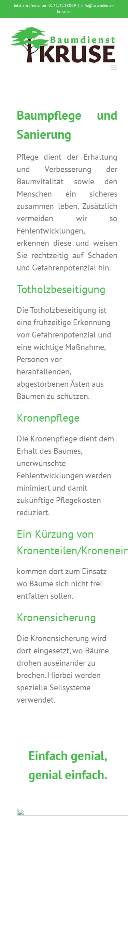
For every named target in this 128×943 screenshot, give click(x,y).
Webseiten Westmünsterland (74, 917)
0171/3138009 (62, 5)
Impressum (97, 904)
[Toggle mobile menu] (114, 67)
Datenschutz (64, 911)
